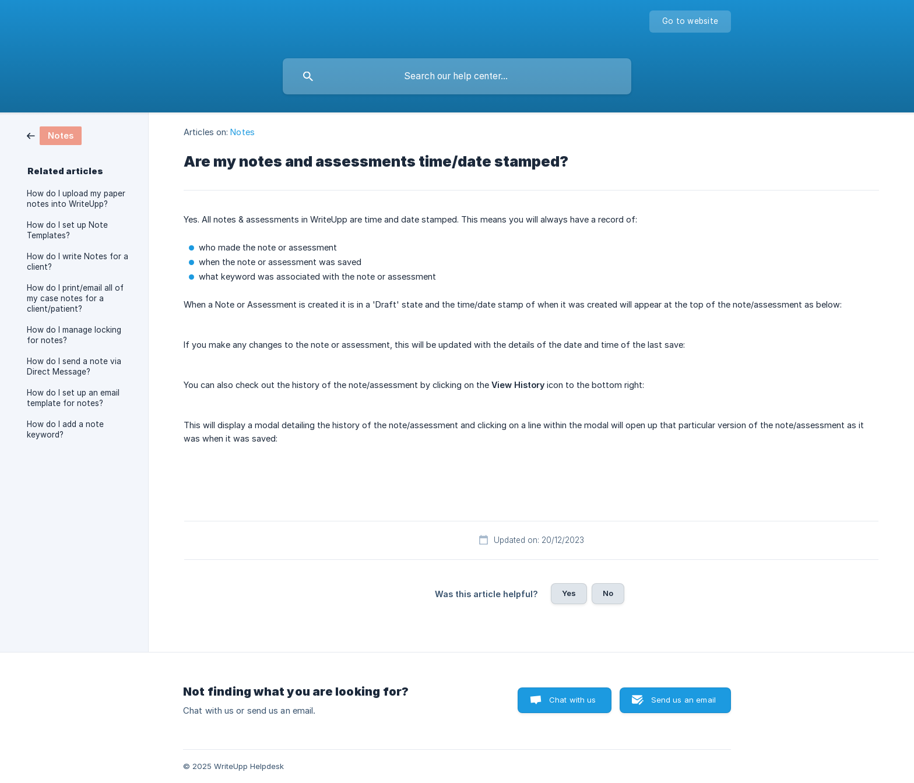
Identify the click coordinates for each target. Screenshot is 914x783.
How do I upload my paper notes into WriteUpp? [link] (76, 199)
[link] (54, 134)
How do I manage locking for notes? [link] (74, 335)
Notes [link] (242, 132)
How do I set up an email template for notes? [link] (73, 398)
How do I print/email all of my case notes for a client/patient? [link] (75, 298)
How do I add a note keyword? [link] (65, 429)
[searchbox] (457, 76)
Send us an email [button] (683, 699)
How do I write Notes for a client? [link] (77, 261)
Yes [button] (569, 593)
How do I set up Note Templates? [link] (67, 230)
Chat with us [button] (572, 699)
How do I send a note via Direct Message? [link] (74, 366)
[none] (690, 21)
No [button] (608, 593)
